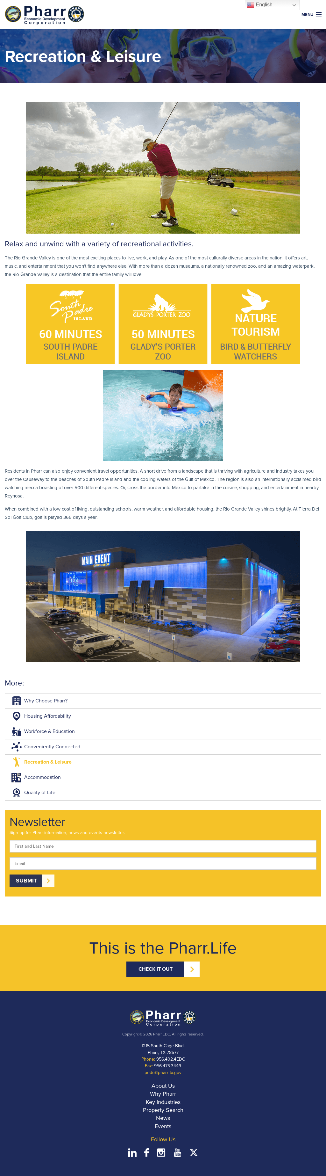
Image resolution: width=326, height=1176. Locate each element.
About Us (163, 1085)
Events (163, 1126)
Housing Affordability (40, 716)
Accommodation (35, 777)
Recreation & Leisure (41, 762)
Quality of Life (32, 792)
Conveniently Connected (45, 747)
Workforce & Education (42, 731)
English (260, 5)
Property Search (163, 1110)
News (163, 1118)
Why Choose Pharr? (38, 701)
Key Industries (163, 1102)
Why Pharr (163, 1093)
